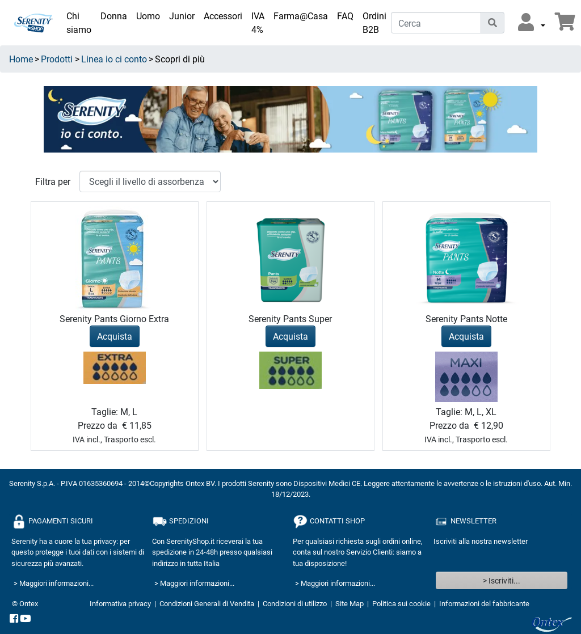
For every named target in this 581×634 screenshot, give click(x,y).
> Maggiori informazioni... (54, 583)
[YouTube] (25, 619)
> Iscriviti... (501, 580)
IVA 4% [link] (257, 22)
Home (21, 59)
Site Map (349, 603)
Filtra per (52, 181)
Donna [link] (113, 16)
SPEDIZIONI (180, 521)
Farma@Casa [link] (300, 16)
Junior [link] (182, 16)
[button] (531, 23)
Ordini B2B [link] (374, 22)
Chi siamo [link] (78, 22)
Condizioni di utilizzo (295, 603)
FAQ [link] (345, 16)
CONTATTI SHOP (329, 521)
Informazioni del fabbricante (484, 603)
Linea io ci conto (114, 59)
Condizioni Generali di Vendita (206, 603)
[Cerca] (436, 22)
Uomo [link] (148, 16)
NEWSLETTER (464, 521)
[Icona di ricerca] (492, 22)
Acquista (114, 336)
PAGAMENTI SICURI (52, 521)
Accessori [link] (223, 16)
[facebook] (14, 619)
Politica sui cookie (401, 603)
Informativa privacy (120, 603)
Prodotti (57, 59)
